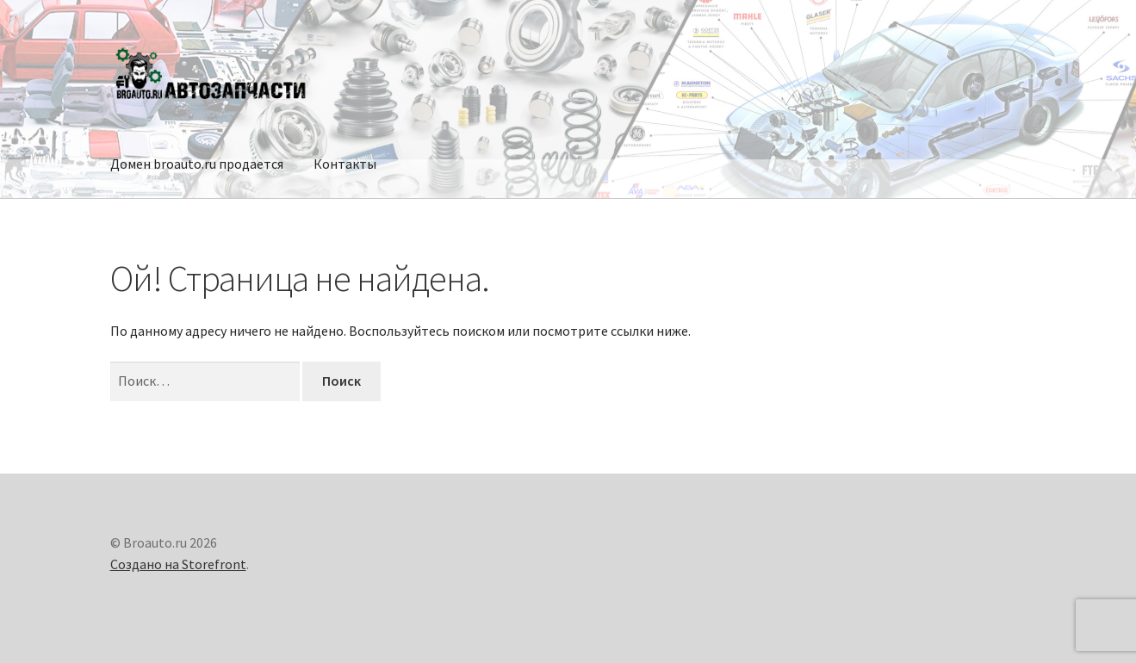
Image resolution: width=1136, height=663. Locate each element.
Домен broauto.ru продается (196, 163)
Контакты (344, 163)
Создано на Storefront (178, 564)
